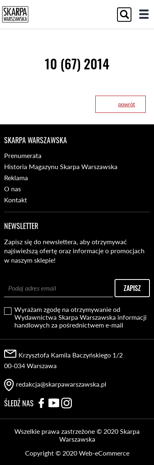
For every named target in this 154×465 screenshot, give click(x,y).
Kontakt (15, 200)
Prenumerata (22, 155)
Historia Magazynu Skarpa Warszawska (60, 166)
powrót (126, 104)
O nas (12, 188)
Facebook (41, 403)
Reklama (16, 177)
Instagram (66, 403)
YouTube (53, 403)
